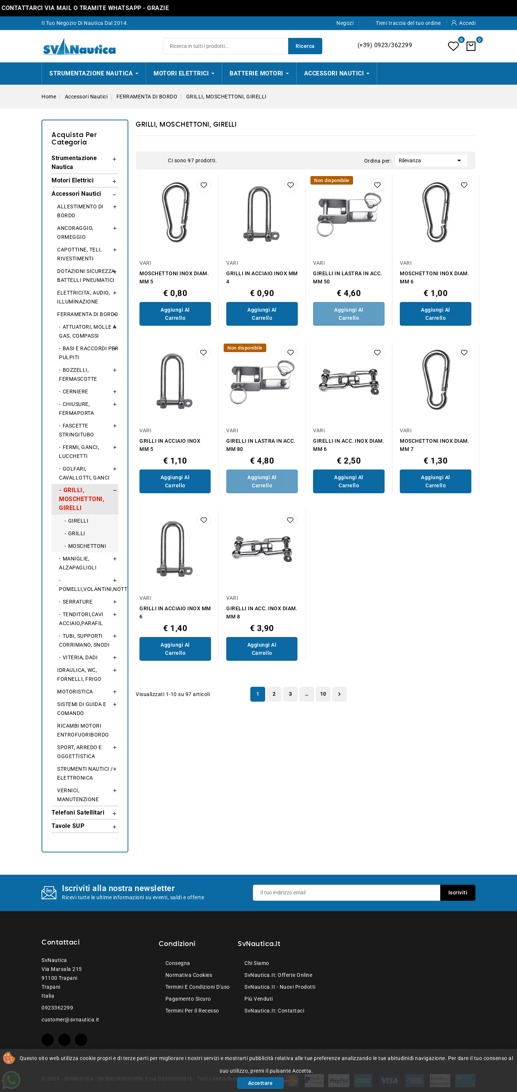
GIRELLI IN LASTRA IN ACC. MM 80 (261, 445)
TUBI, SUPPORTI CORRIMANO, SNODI (84, 640)
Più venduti (258, 999)
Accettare (260, 1083)
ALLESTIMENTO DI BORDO (80, 211)
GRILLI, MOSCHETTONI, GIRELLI (81, 499)
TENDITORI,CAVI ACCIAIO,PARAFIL (81, 618)
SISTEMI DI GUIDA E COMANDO (81, 708)
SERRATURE (78, 602)
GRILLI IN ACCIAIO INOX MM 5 (169, 445)
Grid (147, 160)
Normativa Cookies (189, 975)
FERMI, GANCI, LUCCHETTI (79, 451)
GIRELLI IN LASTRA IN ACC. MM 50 (347, 277)
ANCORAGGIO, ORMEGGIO (75, 232)
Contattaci (61, 942)
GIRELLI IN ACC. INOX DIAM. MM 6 (348, 445)
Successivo (339, 694)
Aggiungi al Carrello (175, 314)
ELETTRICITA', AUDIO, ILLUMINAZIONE (83, 297)
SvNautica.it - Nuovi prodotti (280, 987)
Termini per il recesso (192, 1011)
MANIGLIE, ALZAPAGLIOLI (77, 563)
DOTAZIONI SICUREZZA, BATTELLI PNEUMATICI (86, 275)
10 (323, 694)
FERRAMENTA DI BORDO (87, 314)
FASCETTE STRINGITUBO (76, 430)
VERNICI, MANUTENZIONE (78, 794)
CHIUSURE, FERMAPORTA (76, 408)
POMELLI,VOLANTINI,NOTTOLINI (88, 589)
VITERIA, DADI (80, 657)
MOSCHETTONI (87, 546)
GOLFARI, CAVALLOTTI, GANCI (84, 473)
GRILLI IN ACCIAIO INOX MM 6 (175, 612)
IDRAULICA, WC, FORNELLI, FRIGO (79, 674)
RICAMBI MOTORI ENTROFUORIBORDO (83, 730)
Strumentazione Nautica (74, 162)
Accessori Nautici (76, 193)
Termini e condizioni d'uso (197, 987)
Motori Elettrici (72, 180)
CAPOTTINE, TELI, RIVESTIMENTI (79, 254)
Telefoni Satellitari (78, 812)
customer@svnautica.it (70, 1020)
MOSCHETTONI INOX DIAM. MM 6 (434, 277)
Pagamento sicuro (188, 999)
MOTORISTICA (75, 692)
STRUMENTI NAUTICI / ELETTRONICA (85, 773)
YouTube (64, 1040)
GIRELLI (78, 521)
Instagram (81, 1040)
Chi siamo (256, 963)
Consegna (177, 963)
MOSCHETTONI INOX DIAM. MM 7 (434, 445)
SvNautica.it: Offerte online (278, 975)
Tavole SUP (68, 825)
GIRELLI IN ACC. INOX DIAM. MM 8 (261, 612)
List (158, 160)
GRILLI (76, 533)
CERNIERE (75, 391)
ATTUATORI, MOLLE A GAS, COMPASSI (87, 331)
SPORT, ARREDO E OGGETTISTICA (79, 751)
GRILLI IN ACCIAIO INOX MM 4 (262, 277)
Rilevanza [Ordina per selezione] (431, 160)
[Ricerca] (242, 46)
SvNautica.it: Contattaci (274, 1011)
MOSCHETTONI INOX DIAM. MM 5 (174, 277)
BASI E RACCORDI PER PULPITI (88, 352)
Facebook (48, 1040)
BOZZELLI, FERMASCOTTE (78, 374)
